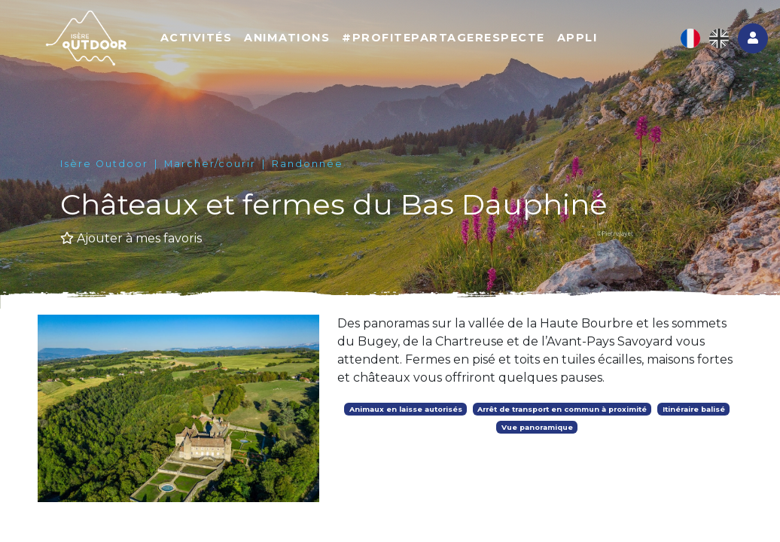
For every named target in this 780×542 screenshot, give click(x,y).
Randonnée (307, 163)
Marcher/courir (210, 163)
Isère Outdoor (104, 163)
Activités (196, 37)
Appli (577, 37)
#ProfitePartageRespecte (443, 37)
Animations (287, 37)
